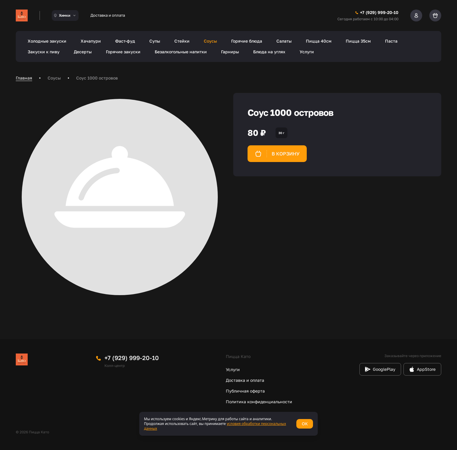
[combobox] (65, 15)
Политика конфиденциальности (259, 401)
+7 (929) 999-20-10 (131, 357)
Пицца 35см (358, 40)
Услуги (307, 51)
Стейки (182, 40)
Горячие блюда (246, 40)
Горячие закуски (123, 51)
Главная (24, 77)
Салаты (284, 40)
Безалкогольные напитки (181, 51)
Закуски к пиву (44, 51)
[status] (228, 424)
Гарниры (230, 51)
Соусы (210, 40)
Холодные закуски (47, 40)
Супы (154, 40)
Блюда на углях (269, 51)
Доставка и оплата (107, 15)
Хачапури (91, 40)
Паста (391, 40)
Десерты (83, 51)
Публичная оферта (245, 390)
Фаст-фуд (125, 40)
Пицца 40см (318, 40)
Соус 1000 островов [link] (97, 77)
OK (305, 423)
